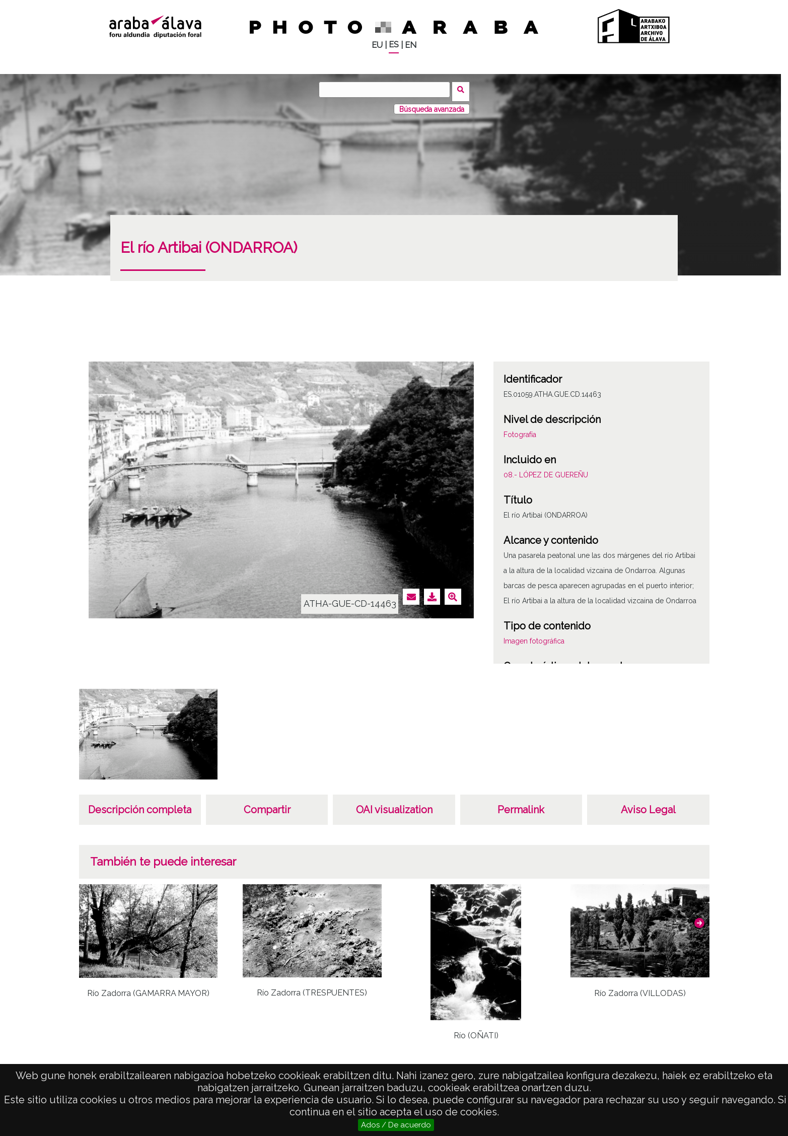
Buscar (463, 89)
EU (377, 45)
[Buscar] (387, 90)
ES (394, 44)
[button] (699, 919)
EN (410, 45)
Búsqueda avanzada (431, 105)
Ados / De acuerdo (396, 1124)
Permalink (520, 806)
